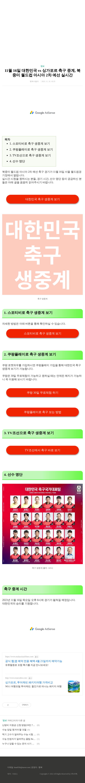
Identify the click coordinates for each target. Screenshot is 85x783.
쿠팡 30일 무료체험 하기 (42, 392)
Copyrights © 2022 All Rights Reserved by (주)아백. (59, 774)
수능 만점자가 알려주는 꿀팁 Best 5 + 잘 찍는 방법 (19, 739)
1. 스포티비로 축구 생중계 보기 (30, 143)
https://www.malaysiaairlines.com (19, 657)
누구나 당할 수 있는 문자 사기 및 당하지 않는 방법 (19, 744)
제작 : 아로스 (12, 774)
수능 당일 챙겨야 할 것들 (14, 730)
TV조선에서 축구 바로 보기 (42, 450)
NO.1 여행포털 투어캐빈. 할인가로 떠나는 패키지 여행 (33, 686)
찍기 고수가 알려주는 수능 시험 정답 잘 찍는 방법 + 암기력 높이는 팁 (19, 734)
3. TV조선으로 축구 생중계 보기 (30, 155)
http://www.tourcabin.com (16, 678)
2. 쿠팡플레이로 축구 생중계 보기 (31, 149)
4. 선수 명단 (17, 161)
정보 (42, 66)
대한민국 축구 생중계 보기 (42, 199)
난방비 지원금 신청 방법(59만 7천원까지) (19, 725)
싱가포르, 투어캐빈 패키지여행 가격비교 (29, 682)
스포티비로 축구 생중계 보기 (42, 333)
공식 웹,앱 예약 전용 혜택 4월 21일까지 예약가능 (33, 661)
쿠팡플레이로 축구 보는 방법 (42, 412)
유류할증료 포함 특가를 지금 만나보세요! (26, 665)
